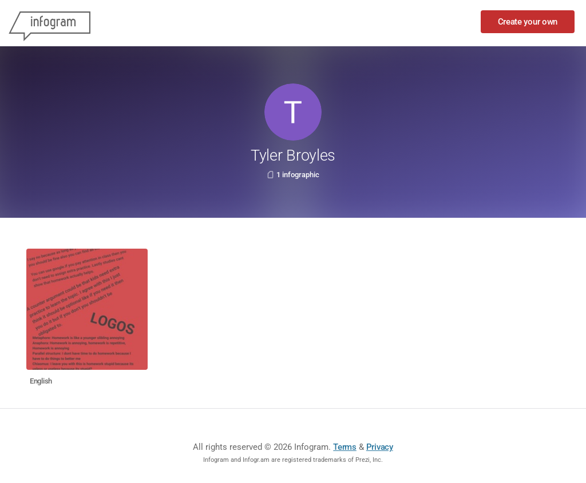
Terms (345, 447)
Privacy (379, 447)
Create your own (528, 22)
